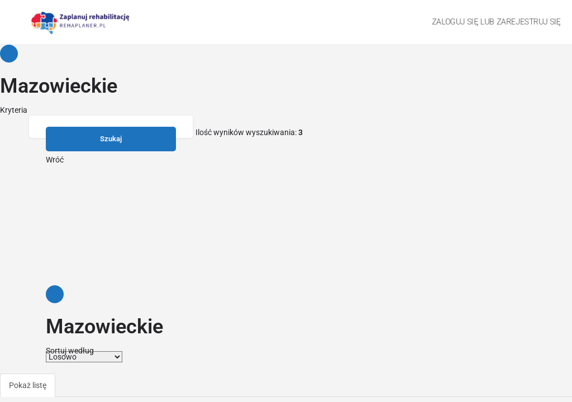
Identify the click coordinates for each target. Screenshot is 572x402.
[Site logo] (82, 22)
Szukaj (111, 139)
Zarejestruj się (529, 21)
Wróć (55, 159)
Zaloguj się (455, 21)
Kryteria (13, 110)
